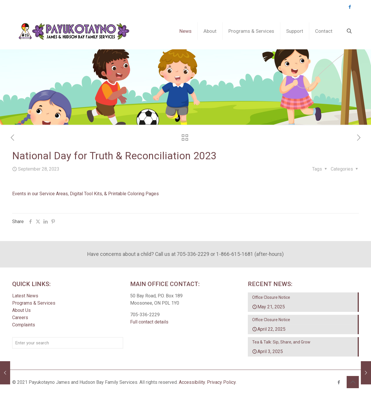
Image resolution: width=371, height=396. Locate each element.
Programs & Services (33, 303)
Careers (20, 318)
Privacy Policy (221, 382)
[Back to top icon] (353, 382)
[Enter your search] (67, 343)
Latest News (25, 296)
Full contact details (149, 322)
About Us (21, 310)
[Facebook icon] (350, 7)
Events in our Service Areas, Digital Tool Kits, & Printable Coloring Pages (85, 193)
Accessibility (192, 382)
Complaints (23, 325)
